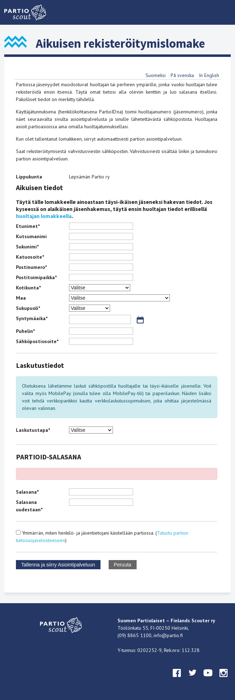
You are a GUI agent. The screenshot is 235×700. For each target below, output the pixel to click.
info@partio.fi (168, 635)
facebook (177, 679)
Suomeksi (155, 75)
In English (209, 75)
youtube (208, 679)
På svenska (182, 75)
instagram (224, 679)
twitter (192, 679)
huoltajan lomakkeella (43, 216)
